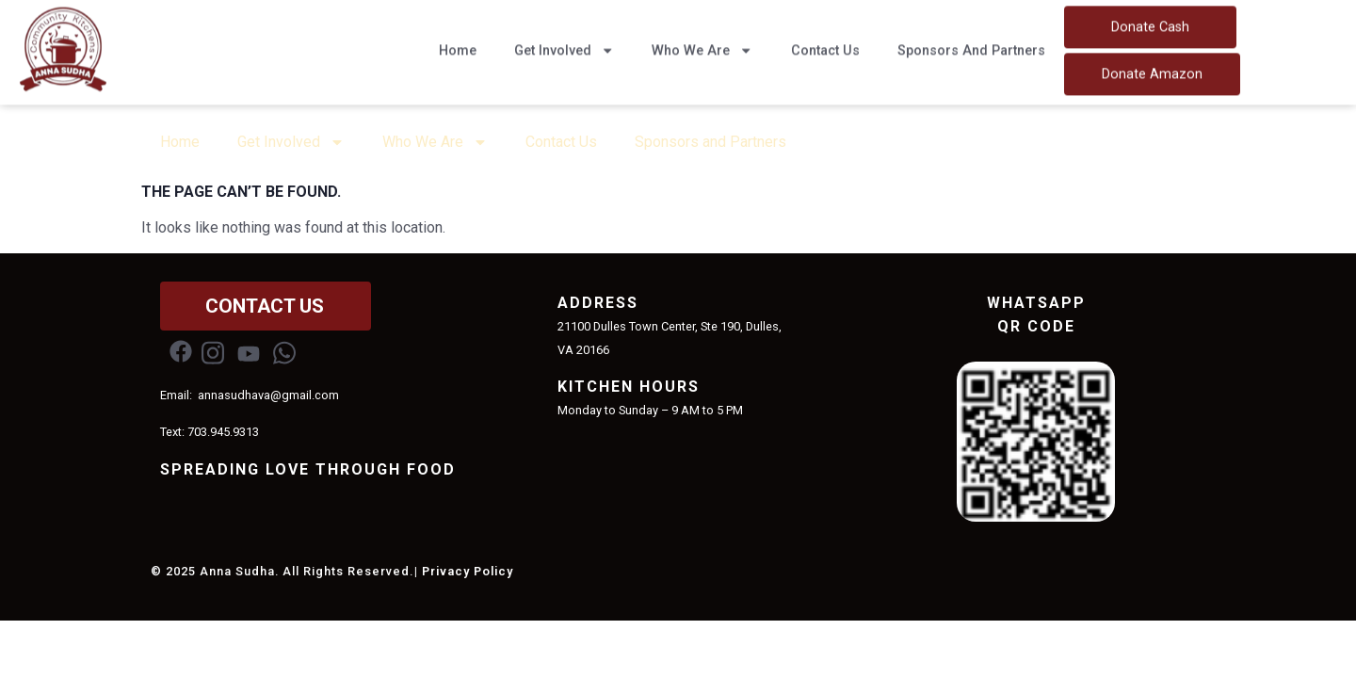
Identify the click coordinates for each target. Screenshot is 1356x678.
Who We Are (702, 43)
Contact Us (825, 44)
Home (457, 44)
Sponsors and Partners (971, 44)
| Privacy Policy (463, 571)
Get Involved (564, 43)
